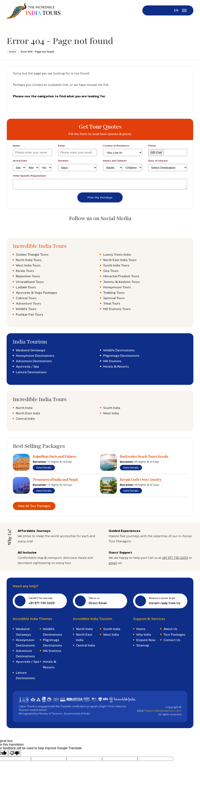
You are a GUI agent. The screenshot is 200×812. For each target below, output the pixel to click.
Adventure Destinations (34, 361)
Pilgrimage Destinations (121, 356)
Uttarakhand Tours (30, 282)
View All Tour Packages (34, 506)
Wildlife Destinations (119, 350)
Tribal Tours (111, 303)
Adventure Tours (28, 303)
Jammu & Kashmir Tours (121, 282)
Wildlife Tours (26, 309)
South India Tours (116, 265)
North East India (28, 413)
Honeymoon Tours (117, 287)
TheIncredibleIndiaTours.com (162, 710)
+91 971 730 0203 (175, 558)
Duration (63, 160)
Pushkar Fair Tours (29, 314)
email (113, 563)
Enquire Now (145, 640)
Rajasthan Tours (28, 276)
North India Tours (29, 260)
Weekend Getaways (30, 350)
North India (24, 408)
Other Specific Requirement (29, 175)
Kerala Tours (25, 271)
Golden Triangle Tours (32, 254)
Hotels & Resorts (116, 366)
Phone (152, 145)
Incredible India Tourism (92, 618)
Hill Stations (112, 361)
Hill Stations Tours (117, 309)
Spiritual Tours (114, 298)
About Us (170, 629)
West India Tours (28, 265)
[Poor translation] (14, 753)
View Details (44, 467)
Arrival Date (20, 160)
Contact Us (171, 640)
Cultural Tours (26, 298)
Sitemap (142, 645)
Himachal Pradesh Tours (121, 276)
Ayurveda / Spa (27, 366)
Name (16, 145)
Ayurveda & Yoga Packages (36, 293)
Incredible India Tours (39, 246)
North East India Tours (120, 260)
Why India (143, 634)
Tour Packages (174, 634)
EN (176, 10)
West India (111, 413)
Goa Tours (110, 271)
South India (111, 408)
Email (61, 145)
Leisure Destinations (31, 372)
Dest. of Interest (158, 160)
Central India (25, 419)
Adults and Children (115, 160)
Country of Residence (116, 145)
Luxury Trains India (117, 254)
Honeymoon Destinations (35, 356)
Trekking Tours (114, 293)
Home (12, 51)
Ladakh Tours (26, 287)
